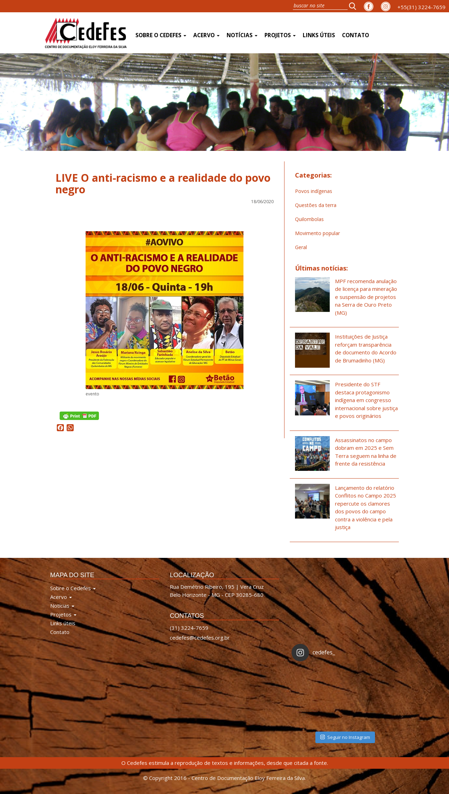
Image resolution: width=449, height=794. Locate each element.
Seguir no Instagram (345, 737)
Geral (301, 247)
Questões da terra (315, 205)
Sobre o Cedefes (160, 35)
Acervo (206, 35)
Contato (355, 35)
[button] (354, 6)
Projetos (280, 35)
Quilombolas (309, 219)
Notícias (242, 35)
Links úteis (319, 35)
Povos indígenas (313, 191)
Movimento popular (317, 233)
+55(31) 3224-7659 (421, 7)
